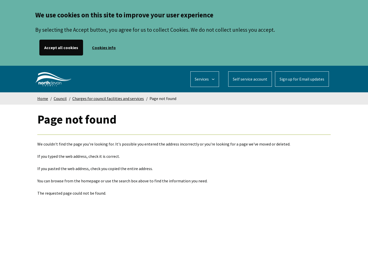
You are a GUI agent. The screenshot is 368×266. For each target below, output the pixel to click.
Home (42, 98)
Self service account (250, 79)
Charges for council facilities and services (108, 98)
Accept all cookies (61, 47)
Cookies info (104, 47)
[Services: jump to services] (205, 79)
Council (60, 98)
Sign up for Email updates (302, 79)
